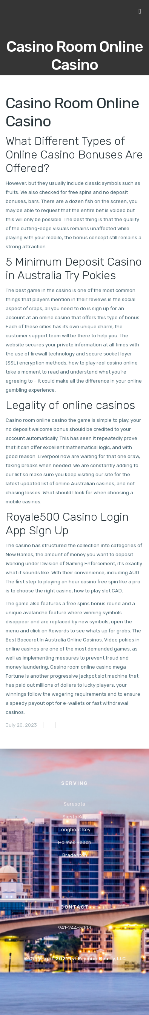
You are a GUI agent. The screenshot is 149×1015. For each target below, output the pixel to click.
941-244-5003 (74, 927)
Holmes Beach (74, 842)
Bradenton (74, 855)
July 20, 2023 (21, 725)
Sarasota (74, 804)
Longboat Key (74, 829)
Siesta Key (75, 817)
